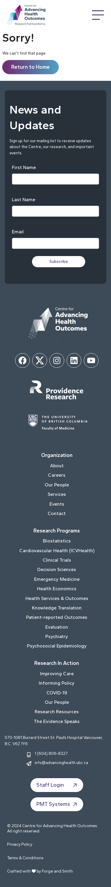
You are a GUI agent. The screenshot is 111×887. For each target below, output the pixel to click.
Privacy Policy (19, 844)
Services (57, 494)
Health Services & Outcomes (56, 598)
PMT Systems (57, 804)
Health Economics (56, 588)
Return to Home (30, 67)
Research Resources (57, 711)
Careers (56, 475)
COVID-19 (56, 693)
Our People (57, 485)
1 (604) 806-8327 (51, 753)
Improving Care (57, 673)
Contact (57, 513)
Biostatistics (57, 541)
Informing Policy (57, 683)
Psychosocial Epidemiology (57, 646)
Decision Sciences (56, 569)
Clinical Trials (57, 560)
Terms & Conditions (25, 857)
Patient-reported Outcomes (56, 617)
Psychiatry (56, 636)
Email (18, 232)
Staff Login (57, 785)
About (57, 465)
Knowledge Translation (57, 608)
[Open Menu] (98, 15)
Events (56, 504)
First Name (24, 167)
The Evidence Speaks (57, 721)
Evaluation (56, 627)
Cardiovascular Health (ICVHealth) (56, 550)
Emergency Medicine (57, 579)
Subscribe (58, 261)
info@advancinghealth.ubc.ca (61, 762)
